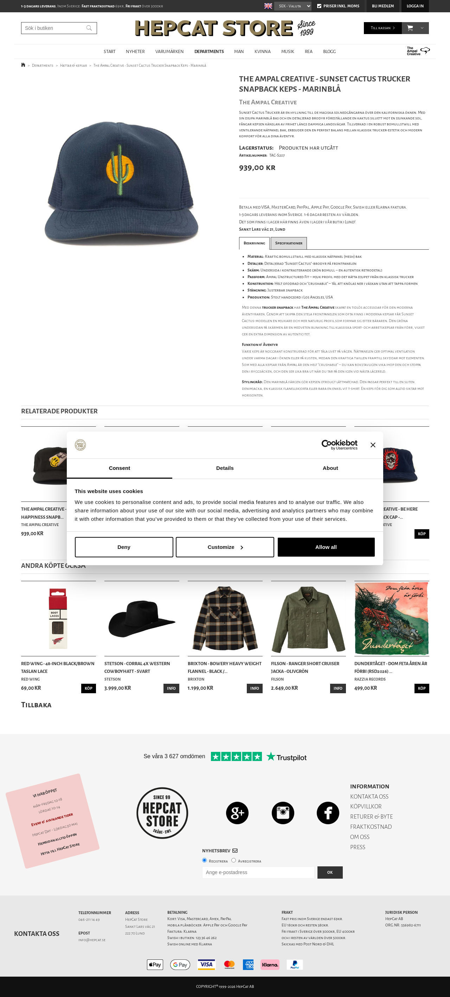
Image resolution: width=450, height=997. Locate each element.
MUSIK (287, 51)
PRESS (357, 847)
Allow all (326, 547)
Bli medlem (383, 6)
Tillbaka (36, 705)
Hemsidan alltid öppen (57, 839)
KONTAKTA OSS (369, 796)
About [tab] (330, 468)
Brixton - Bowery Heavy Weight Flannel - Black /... (225, 667)
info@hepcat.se (91, 940)
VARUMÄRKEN (169, 51)
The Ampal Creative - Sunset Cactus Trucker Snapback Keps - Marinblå (150, 65)
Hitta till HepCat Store (60, 849)
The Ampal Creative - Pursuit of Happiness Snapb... (56, 513)
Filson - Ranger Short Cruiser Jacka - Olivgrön (305, 667)
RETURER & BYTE (371, 816)
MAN (239, 51)
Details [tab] (225, 468)
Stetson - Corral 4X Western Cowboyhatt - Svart (137, 667)
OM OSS (359, 837)
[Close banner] (373, 444)
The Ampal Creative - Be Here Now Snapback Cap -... (386, 513)
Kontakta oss (36, 934)
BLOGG (329, 51)
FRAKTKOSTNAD (371, 827)
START (109, 51)
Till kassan (381, 28)
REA (309, 51)
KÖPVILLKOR (366, 806)
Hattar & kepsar (73, 65)
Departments (42, 65)
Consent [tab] (119, 468)
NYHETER (135, 51)
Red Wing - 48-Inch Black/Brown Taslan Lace (58, 667)
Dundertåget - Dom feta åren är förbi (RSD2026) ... (390, 667)
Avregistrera (249, 861)
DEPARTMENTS (209, 51)
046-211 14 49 (89, 919)
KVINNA (263, 51)
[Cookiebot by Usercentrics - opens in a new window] (327, 445)
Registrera (218, 861)
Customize (225, 547)
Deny (123, 547)
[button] (410, 28)
